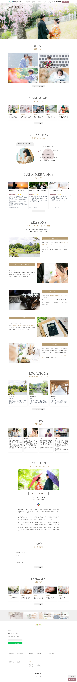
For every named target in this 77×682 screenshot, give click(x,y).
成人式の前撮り (31, 653)
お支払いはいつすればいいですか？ (38, 559)
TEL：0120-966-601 (15, 639)
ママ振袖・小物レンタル (32, 654)
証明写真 (18, 662)
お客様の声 (38, 665)
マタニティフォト (51, 653)
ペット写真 (18, 661)
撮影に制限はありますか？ (38, 552)
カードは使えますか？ (38, 562)
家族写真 (10, 661)
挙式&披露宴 (11, 654)
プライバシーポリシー (40, 667)
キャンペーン (31, 664)
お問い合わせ (65, 1)
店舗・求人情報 (39, 666)
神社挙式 (18, 654)
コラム (38, 664)
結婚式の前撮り (11, 653)
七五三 (50, 656)
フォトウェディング (20, 653)
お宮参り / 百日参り (51, 654)
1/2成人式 (50, 658)
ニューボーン (58, 653)
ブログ (30, 665)
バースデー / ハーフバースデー (60, 655)
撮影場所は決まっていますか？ (38, 556)
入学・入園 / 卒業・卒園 (60, 656)
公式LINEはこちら (15, 643)
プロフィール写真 (11, 662)
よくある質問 (31, 666)
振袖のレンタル (39, 653)
